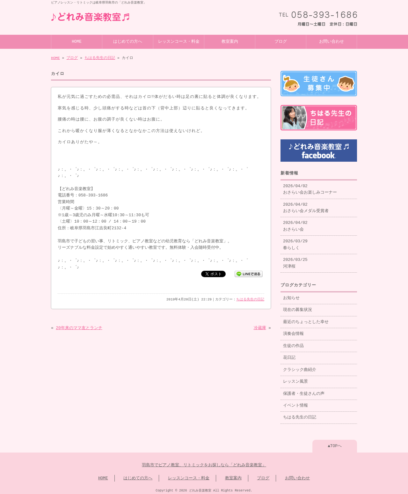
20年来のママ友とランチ (79, 327)
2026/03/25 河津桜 (295, 260)
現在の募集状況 (297, 307)
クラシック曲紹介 (299, 367)
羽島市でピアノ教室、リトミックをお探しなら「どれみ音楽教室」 (204, 463)
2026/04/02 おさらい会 (295, 224)
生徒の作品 (293, 343)
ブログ (280, 41)
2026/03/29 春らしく (295, 242)
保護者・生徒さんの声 (303, 391)
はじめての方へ (127, 41)
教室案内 (230, 41)
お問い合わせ (331, 41)
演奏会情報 (293, 331)
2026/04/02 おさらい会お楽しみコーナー (310, 187)
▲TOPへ (335, 443)
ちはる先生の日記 (99, 57)
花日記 (289, 355)
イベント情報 (295, 403)
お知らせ (291, 296)
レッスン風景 (295, 379)
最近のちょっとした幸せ (306, 319)
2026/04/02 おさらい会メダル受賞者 (306, 205)
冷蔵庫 (260, 327)
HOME (77, 41)
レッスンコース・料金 (179, 41)
